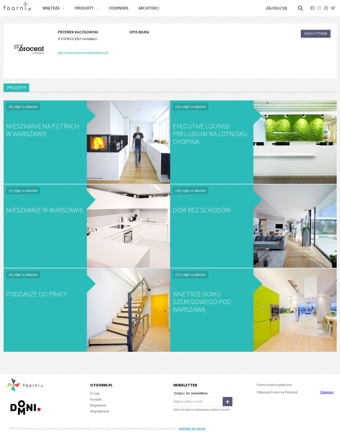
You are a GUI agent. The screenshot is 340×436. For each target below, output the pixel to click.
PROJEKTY (16, 87)
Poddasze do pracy (87, 310)
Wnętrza (54, 8)
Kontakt (95, 399)
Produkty (87, 8)
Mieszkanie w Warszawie (87, 226)
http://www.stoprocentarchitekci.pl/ (83, 53)
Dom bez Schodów (253, 226)
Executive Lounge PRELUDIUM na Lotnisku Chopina (253, 142)
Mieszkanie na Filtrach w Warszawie (87, 142)
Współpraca (99, 411)
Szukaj (300, 8)
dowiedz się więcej (192, 428)
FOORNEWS (118, 8)
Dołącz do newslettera (191, 393)
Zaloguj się (276, 8)
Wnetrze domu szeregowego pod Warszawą (253, 310)
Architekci (149, 8)
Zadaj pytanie (315, 33)
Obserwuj (326, 392)
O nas (95, 393)
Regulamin (98, 405)
